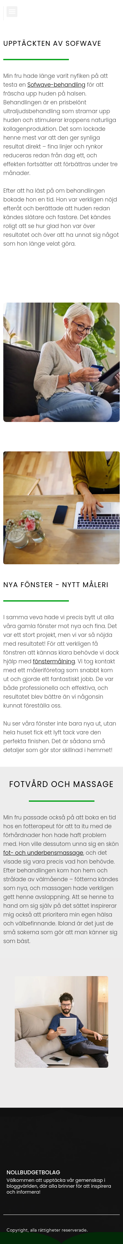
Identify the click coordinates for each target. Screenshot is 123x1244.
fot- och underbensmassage (43, 853)
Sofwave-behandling (56, 85)
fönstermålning (54, 661)
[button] (12, 11)
